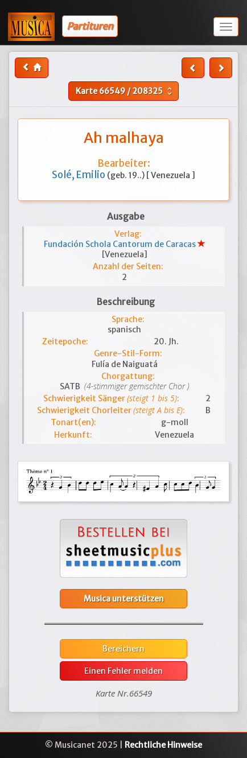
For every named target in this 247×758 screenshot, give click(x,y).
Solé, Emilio (79, 174)
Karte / (125, 91)
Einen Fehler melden (123, 671)
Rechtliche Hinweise (163, 745)
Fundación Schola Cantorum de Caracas (120, 244)
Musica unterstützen (124, 599)
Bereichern (123, 649)
